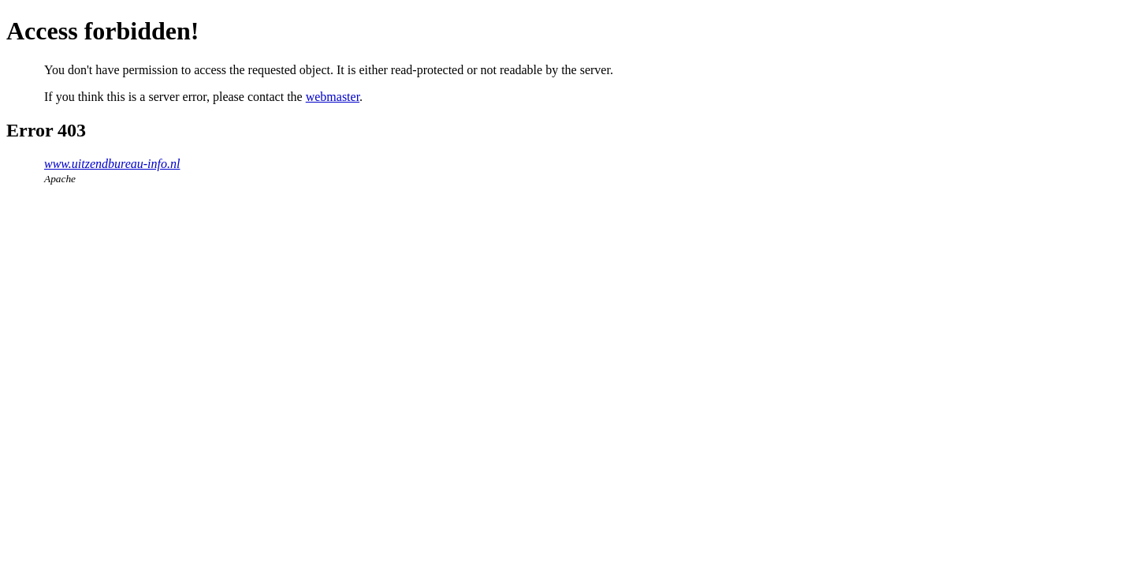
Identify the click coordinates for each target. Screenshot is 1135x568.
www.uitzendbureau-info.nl (112, 163)
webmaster (332, 96)
